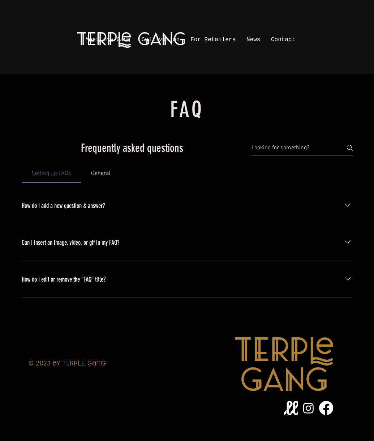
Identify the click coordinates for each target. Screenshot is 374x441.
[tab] (51, 173)
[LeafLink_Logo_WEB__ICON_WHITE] (291, 408)
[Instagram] (308, 408)
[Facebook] (326, 408)
